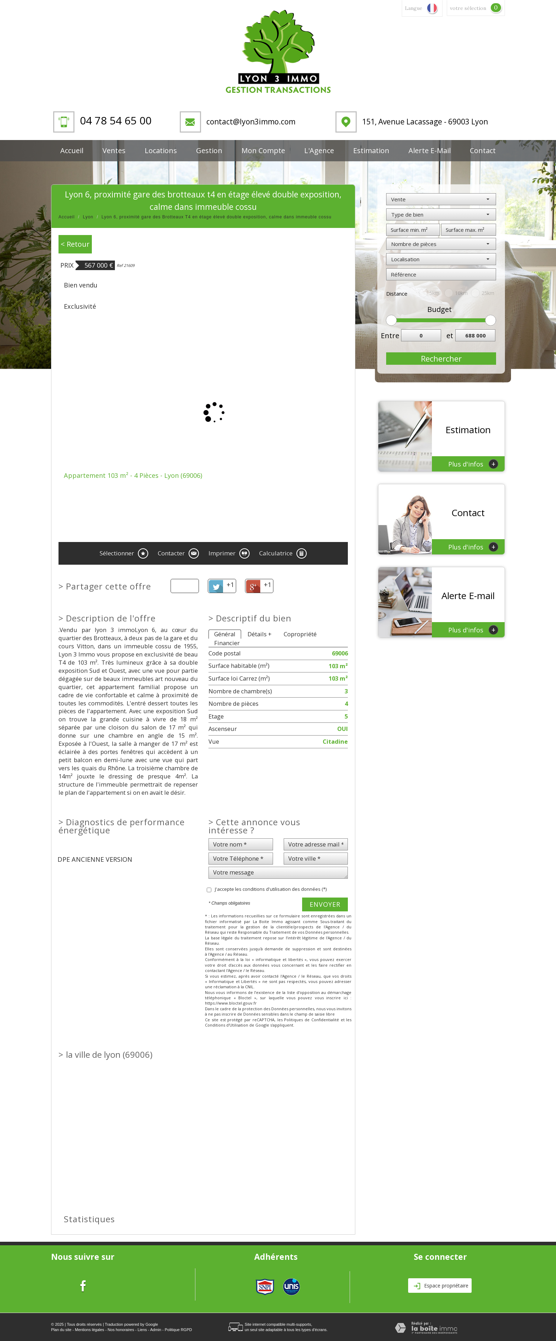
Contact (483, 150)
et (449, 335)
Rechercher (441, 358)
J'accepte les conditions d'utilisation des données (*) (271, 889)
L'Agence (319, 150)
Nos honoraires (121, 1330)
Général (224, 634)
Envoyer (325, 904)
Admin (155, 1330)
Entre (388, 335)
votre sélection (468, 8)
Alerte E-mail (429, 150)
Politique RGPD (178, 1330)
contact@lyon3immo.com (250, 122)
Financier (227, 643)
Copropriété (300, 634)
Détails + (260, 634)
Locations (161, 150)
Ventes (114, 150)
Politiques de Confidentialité (311, 1019)
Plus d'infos (473, 464)
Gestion (209, 150)
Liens (142, 1330)
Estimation (371, 150)
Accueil (71, 150)
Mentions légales (89, 1330)
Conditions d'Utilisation (226, 1025)
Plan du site (61, 1330)
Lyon (88, 216)
